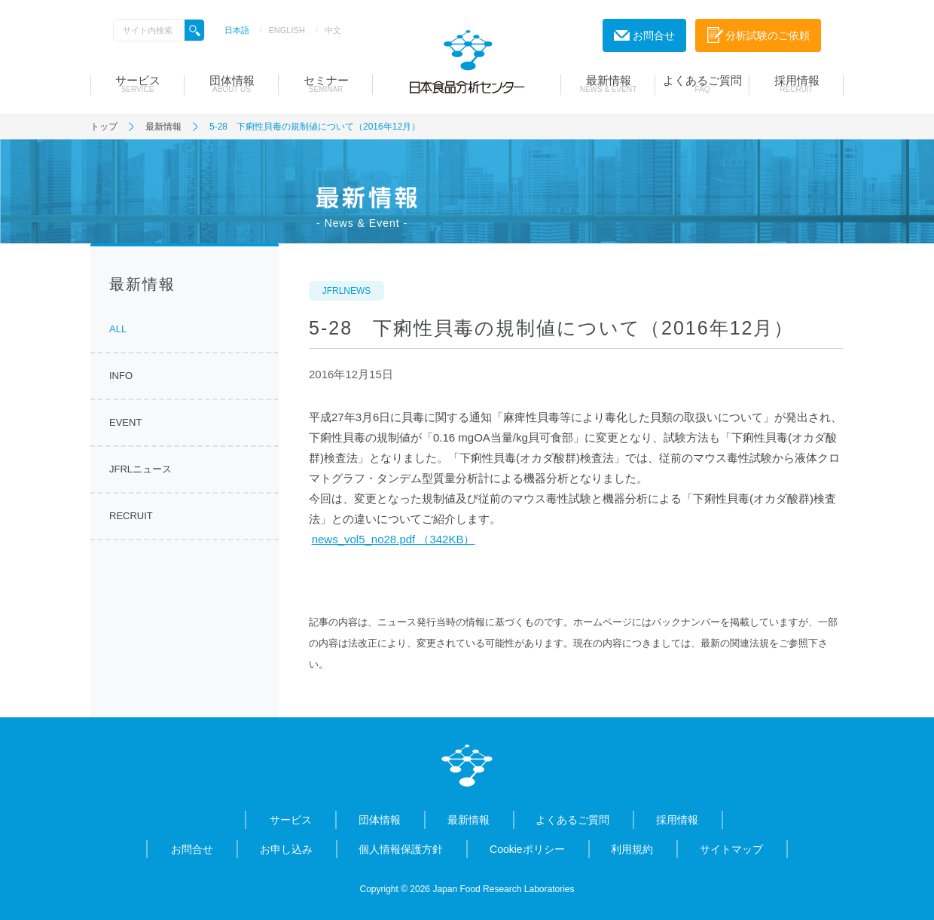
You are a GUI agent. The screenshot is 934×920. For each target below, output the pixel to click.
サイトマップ (731, 849)
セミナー (326, 83)
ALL (118, 329)
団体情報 (232, 83)
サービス (137, 83)
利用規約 (632, 849)
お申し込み (286, 849)
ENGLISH (287, 30)
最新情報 (608, 83)
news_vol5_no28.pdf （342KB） (393, 539)
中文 (333, 30)
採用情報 (796, 83)
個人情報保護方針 (401, 849)
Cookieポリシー (527, 849)
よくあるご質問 (702, 83)
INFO (121, 375)
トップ (104, 126)
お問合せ (192, 849)
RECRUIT (131, 515)
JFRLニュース (140, 469)
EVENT (125, 422)
